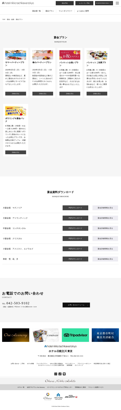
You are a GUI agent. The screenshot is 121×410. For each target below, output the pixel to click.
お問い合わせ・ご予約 (17, 363)
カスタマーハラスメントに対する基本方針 (51, 365)
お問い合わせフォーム (76, 305)
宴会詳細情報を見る (105, 208)
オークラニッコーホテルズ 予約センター (59, 387)
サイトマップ (79, 365)
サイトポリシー (70, 363)
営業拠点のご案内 (80, 387)
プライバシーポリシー (84, 363)
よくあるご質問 (83, 11)
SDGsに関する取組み (56, 363)
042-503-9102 (18, 303)
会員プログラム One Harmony (36, 387)
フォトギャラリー (65, 11)
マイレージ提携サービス (95, 387)
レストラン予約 (84, 3)
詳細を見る (15, 93)
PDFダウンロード (75, 208)
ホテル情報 (30, 363)
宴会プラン (50, 11)
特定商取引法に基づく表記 (102, 363)
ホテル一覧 (21, 387)
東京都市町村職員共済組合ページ (104, 3)
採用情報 (69, 365)
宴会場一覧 (36, 11)
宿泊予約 (65, 3)
